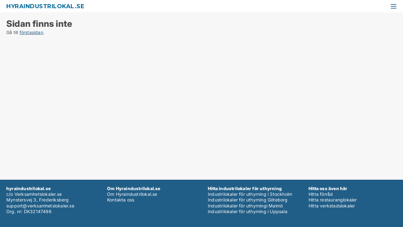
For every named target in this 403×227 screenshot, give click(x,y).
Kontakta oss (120, 199)
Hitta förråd (321, 194)
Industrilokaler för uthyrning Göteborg (248, 199)
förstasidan (31, 32)
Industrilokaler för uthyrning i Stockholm (250, 194)
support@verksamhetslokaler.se (40, 205)
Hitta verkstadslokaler (332, 205)
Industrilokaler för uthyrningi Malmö (245, 205)
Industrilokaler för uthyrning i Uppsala (247, 211)
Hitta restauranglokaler (333, 199)
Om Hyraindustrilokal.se (132, 194)
